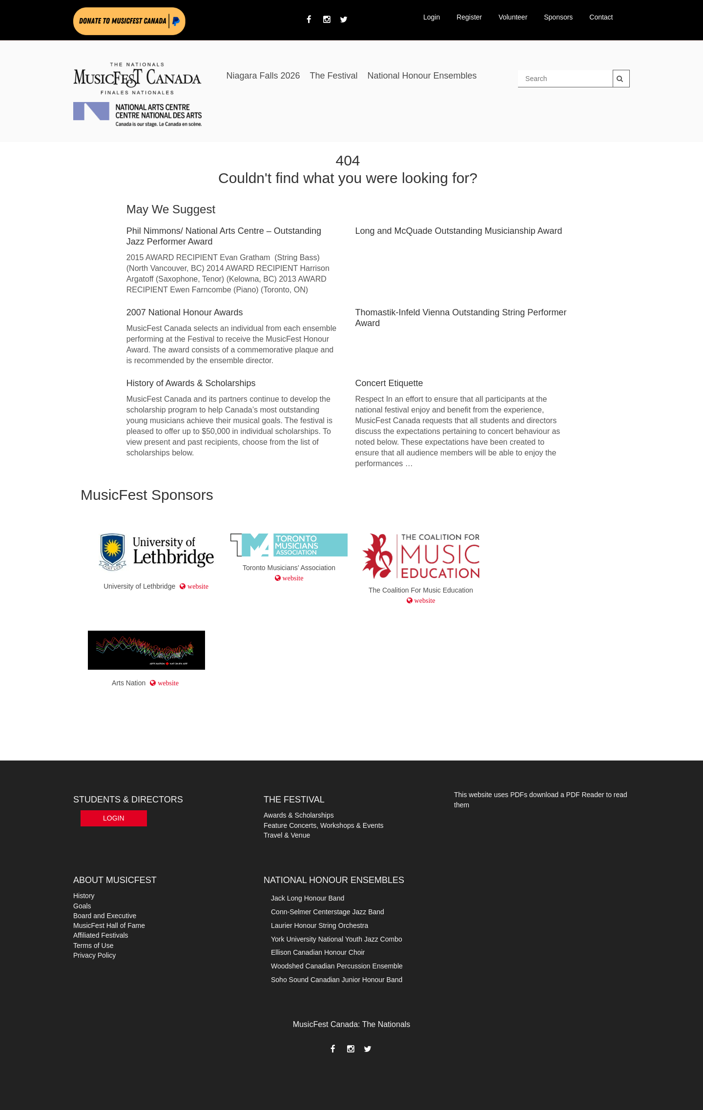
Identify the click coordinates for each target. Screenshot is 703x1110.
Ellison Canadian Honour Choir (318, 952)
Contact (601, 17)
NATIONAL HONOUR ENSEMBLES (334, 880)
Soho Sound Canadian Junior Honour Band (336, 980)
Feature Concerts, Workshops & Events (324, 825)
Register (469, 17)
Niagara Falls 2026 (263, 76)
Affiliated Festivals (100, 935)
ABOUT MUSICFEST (115, 880)
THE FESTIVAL (294, 799)
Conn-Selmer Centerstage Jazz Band (327, 912)
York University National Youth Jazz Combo (336, 939)
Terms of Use (93, 945)
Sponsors (558, 17)
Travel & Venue (287, 835)
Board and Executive (104, 916)
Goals (82, 906)
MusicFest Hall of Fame (109, 925)
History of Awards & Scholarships (191, 383)
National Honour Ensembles (421, 76)
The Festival (333, 76)
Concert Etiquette (389, 383)
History (84, 896)
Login (431, 17)
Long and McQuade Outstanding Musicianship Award (458, 231)
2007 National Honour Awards (184, 312)
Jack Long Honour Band (307, 898)
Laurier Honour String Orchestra (319, 925)
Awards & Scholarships (299, 815)
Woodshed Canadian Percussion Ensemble (337, 966)
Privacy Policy (94, 955)
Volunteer (512, 17)
